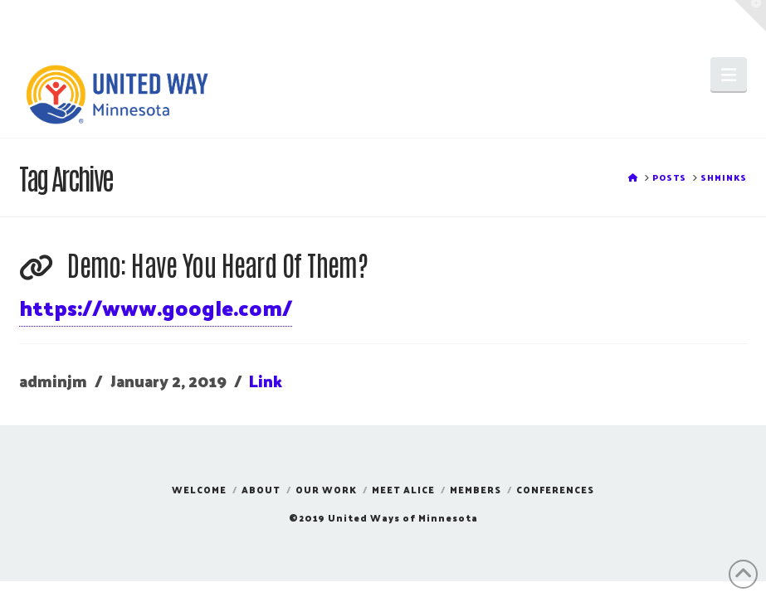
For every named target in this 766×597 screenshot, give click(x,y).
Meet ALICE (403, 489)
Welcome (199, 489)
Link (265, 381)
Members (475, 489)
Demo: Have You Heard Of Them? (217, 264)
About (261, 489)
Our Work (326, 489)
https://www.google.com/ (155, 307)
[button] (728, 74)
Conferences (555, 489)
